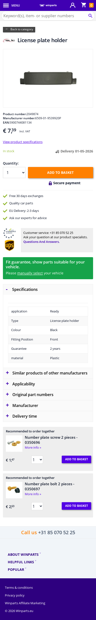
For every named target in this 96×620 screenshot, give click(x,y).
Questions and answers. (41, 241)
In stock (8, 151)
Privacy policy (15, 595)
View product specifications (23, 142)
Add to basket (60, 172)
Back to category (21, 29)
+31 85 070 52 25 (61, 233)
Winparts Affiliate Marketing (25, 603)
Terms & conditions (19, 587)
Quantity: (11, 163)
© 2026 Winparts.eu (19, 611)
